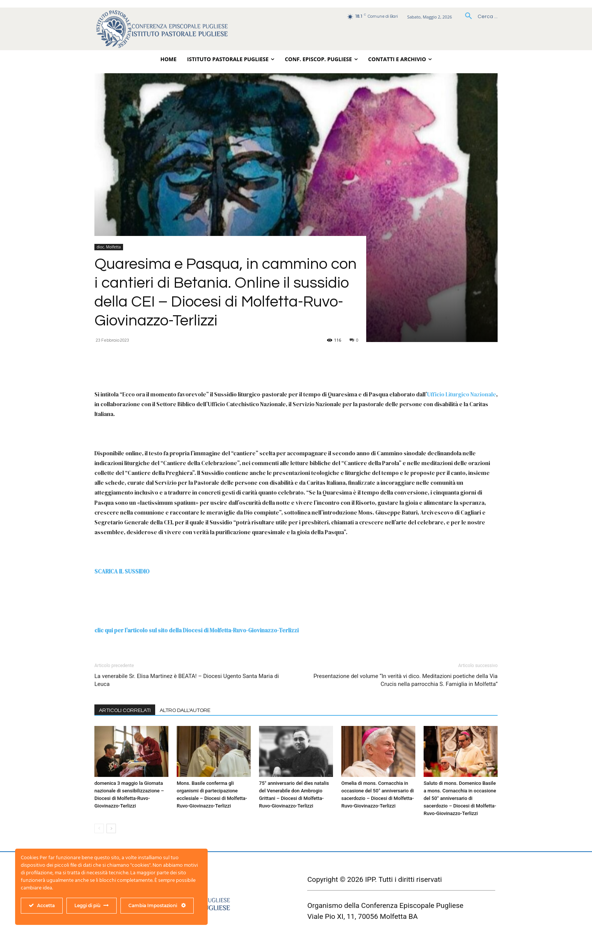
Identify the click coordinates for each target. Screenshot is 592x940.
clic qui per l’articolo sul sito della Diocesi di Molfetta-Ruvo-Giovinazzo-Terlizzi (196, 630)
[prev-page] (99, 828)
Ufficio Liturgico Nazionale (461, 394)
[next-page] (111, 828)
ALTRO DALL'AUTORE (185, 710)
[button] (478, 17)
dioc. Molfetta (109, 247)
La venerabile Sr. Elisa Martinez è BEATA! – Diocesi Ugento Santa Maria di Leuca (186, 680)
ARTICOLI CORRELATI (125, 710)
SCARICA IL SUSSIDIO (122, 571)
